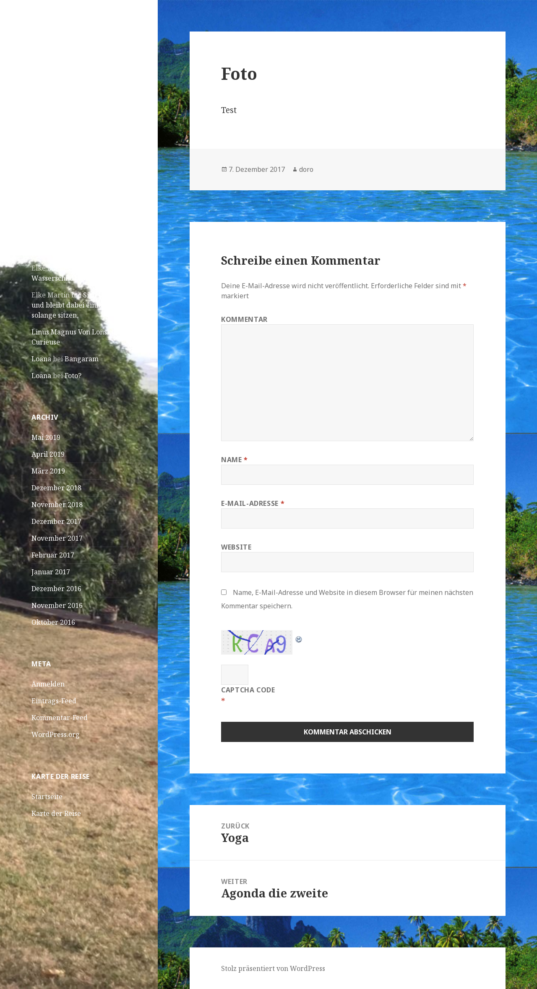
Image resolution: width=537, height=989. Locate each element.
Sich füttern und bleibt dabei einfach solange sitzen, (76, 305)
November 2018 (57, 504)
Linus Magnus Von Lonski (72, 332)
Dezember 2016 (56, 588)
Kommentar (244, 319)
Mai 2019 (45, 437)
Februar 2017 (52, 555)
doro (306, 169)
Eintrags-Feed (53, 700)
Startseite (47, 796)
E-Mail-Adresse (252, 503)
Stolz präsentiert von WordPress (273, 968)
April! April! (51, 206)
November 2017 (57, 538)
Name (234, 459)
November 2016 (57, 605)
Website (236, 547)
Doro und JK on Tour (73, 44)
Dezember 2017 (56, 521)
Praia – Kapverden (61, 172)
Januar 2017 (50, 571)
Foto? (73, 375)
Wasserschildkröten (63, 278)
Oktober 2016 (53, 622)
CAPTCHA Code (248, 689)
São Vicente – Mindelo (66, 155)
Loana (41, 358)
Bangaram (82, 358)
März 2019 (48, 471)
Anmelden (48, 684)
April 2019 (48, 454)
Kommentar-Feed (59, 717)
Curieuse (45, 342)
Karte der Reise (56, 813)
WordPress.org (55, 734)
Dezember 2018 (56, 487)
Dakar (41, 189)
